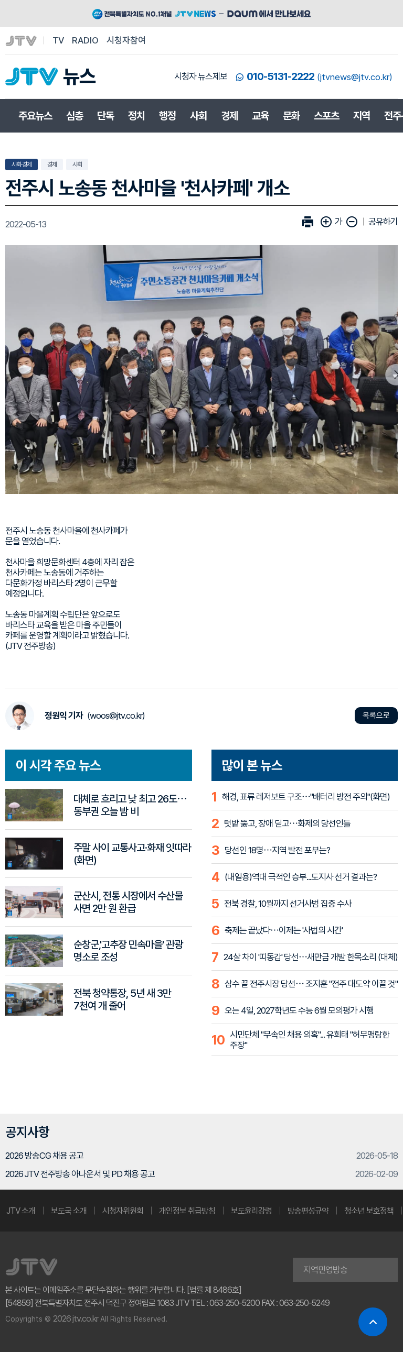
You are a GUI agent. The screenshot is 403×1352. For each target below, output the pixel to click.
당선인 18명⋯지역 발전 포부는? (277, 850)
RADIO (85, 40)
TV (58, 40)
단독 (105, 115)
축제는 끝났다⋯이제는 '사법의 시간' (284, 930)
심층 (74, 115)
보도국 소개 (69, 1211)
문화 (291, 115)
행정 (167, 115)
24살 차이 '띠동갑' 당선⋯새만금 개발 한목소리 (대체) (311, 957)
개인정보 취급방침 (187, 1211)
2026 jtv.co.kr (75, 1318)
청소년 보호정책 (369, 1211)
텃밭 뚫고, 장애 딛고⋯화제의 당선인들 (287, 823)
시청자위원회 (122, 1211)
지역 (361, 115)
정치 (136, 115)
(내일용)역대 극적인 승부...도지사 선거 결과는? (301, 877)
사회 (198, 115)
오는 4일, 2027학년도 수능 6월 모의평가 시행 (299, 1010)
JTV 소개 (20, 1211)
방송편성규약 (308, 1211)
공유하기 (383, 221)
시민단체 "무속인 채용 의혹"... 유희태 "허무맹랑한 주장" (309, 1039)
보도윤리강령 (251, 1211)
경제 (229, 115)
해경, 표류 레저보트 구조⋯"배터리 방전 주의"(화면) (306, 797)
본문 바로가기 (0, 0)
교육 (260, 115)
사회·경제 (21, 164)
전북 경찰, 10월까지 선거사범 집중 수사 (288, 903)
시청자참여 (126, 40)
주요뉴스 (35, 115)
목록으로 (376, 715)
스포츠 (326, 115)
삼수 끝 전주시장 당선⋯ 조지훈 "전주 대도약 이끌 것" (311, 984)
